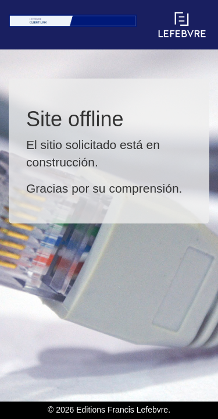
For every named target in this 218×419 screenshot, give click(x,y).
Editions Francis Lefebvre (122, 409)
